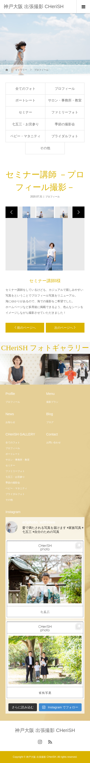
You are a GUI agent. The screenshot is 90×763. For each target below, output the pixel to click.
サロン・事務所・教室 (65, 100)
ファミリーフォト (64, 112)
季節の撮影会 (65, 124)
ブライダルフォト (64, 136)
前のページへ (26, 327)
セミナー (25, 112)
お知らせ (10, 422)
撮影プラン (52, 402)
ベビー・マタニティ (25, 136)
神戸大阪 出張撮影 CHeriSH (34, 6)
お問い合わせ (53, 442)
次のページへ (63, 327)
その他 (45, 148)
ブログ (50, 422)
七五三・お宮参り (25, 124)
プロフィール (65, 88)
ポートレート (25, 100)
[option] (26, 212)
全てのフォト (25, 88)
